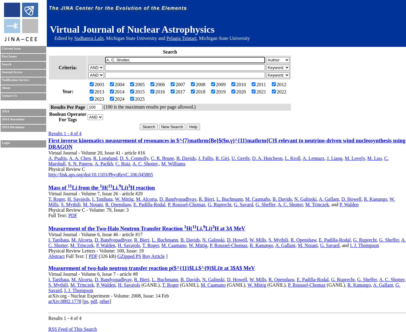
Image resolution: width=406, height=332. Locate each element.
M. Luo (374, 158)
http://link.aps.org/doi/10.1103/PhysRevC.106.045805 (100, 174)
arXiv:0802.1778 (64, 301)
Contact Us (9, 95)
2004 (117, 84)
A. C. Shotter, (145, 163)
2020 (238, 91)
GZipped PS (129, 256)
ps (86, 301)
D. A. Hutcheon (267, 158)
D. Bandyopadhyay (177, 199)
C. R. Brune (162, 158)
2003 (97, 84)
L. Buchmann (230, 199)
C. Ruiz (122, 163)
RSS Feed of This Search (72, 329)
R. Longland (105, 158)
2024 (117, 99)
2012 (279, 84)
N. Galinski (305, 199)
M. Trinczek (317, 204)
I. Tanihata (102, 199)
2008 (198, 84)
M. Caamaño (257, 199)
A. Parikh (104, 163)
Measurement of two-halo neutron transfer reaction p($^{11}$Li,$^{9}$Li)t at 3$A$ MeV (151, 268)
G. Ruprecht (219, 204)
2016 (157, 91)
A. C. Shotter (290, 204)
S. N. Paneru (80, 163)
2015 (137, 91)
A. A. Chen (80, 158)
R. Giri (222, 158)
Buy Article (153, 256)
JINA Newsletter (13, 119)
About (6, 88)
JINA (5, 111)
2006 (157, 84)
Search (6, 64)
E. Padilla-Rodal (150, 204)
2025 (137, 99)
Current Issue (11, 48)
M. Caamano (173, 245)
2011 (259, 84)
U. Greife (240, 158)
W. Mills (258, 239)
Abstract (56, 256)
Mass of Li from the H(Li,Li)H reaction (101, 188)
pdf (94, 301)
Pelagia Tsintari (181, 38)
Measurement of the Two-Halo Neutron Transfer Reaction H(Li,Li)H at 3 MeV (146, 229)
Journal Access (12, 72)
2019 (218, 91)
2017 (178, 91)
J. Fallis (205, 158)
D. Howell (351, 199)
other (105, 301)
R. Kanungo (375, 199)
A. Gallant (329, 199)
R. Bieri (206, 199)
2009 (218, 84)
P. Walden (349, 204)
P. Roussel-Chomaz (186, 204)
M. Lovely (355, 158)
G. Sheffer (266, 204)
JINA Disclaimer (13, 127)
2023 (97, 99)
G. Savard (243, 204)
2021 (259, 91)
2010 (238, 84)
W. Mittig (124, 199)
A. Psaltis (57, 158)
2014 (117, 91)
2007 (178, 84)
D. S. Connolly (134, 158)
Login (6, 143)
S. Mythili (71, 204)
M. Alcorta (146, 199)
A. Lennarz (313, 158)
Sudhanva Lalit (89, 38)
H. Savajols (78, 199)
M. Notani (93, 204)
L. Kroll (293, 158)
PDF (72, 215)
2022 (279, 91)
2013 (97, 91)
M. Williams (173, 163)
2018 (198, 91)
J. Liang (335, 158)
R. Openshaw (118, 204)
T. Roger (56, 199)
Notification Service (15, 80)
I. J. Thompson (364, 245)
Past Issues (9, 56)
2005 (137, 84)
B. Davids (186, 158)
